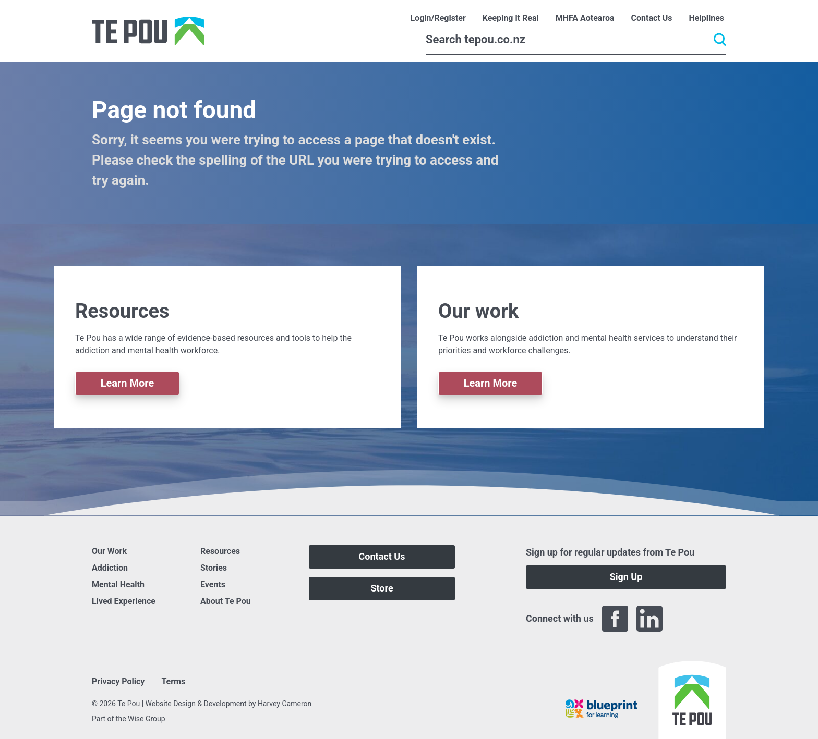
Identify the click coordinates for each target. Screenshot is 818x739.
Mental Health (118, 584)
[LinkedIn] (649, 619)
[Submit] (720, 39)
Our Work (109, 551)
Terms (173, 681)
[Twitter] (684, 619)
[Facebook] (615, 619)
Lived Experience (123, 601)
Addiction (110, 568)
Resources (220, 551)
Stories (213, 568)
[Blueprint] (601, 708)
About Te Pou (225, 601)
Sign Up (626, 576)
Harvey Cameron (284, 703)
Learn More (127, 383)
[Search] (576, 39)
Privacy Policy (118, 681)
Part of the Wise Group (128, 719)
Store (381, 588)
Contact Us (382, 556)
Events (212, 584)
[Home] (148, 31)
